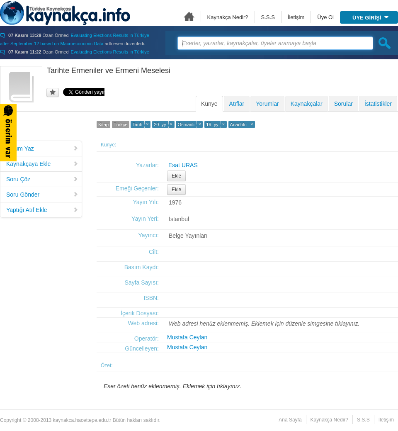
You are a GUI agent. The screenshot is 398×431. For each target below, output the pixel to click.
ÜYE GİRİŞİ (370, 18)
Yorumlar (267, 103)
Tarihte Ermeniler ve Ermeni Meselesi (108, 70)
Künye (209, 103)
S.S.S (268, 17)
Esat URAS (183, 165)
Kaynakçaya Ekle (42, 164)
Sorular (343, 103)
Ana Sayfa (189, 16)
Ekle (176, 176)
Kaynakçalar (307, 103)
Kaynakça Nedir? (227, 17)
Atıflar (237, 103)
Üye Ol (325, 17)
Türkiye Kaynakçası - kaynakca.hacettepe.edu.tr (65, 13)
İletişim (296, 17)
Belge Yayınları (188, 235)
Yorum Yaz (42, 148)
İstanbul (179, 219)
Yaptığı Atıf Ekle (42, 210)
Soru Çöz (42, 179)
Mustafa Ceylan (187, 337)
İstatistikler (378, 103)
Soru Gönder (42, 194)
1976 (175, 202)
